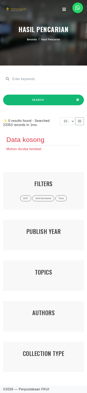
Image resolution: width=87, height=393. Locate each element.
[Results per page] (67, 121)
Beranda (32, 39)
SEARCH (38, 101)
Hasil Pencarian (50, 39)
